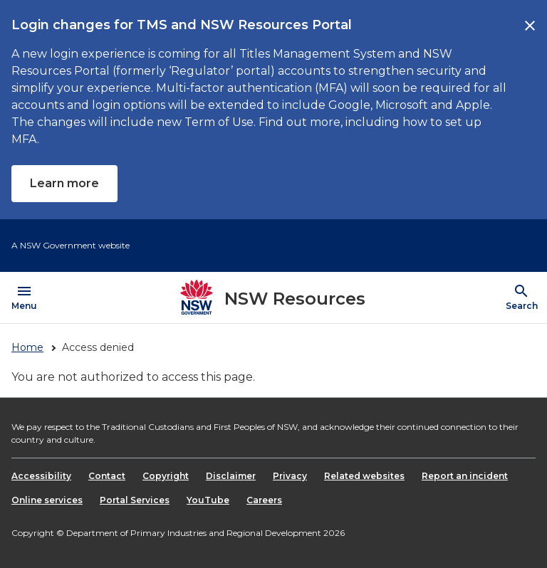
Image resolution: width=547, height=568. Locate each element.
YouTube (208, 500)
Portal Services (135, 500)
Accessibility (41, 475)
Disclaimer (231, 475)
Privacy (290, 475)
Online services (47, 500)
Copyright (165, 475)
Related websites (364, 475)
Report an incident (465, 475)
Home (27, 347)
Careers (264, 500)
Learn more (64, 183)
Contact (106, 475)
